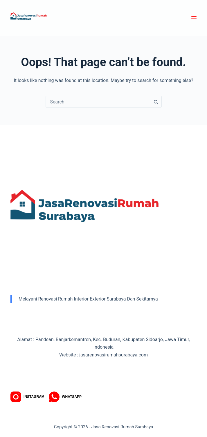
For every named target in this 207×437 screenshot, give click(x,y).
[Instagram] (27, 397)
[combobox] (98, 102)
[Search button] (155, 101)
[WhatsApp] (65, 397)
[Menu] (194, 18)
